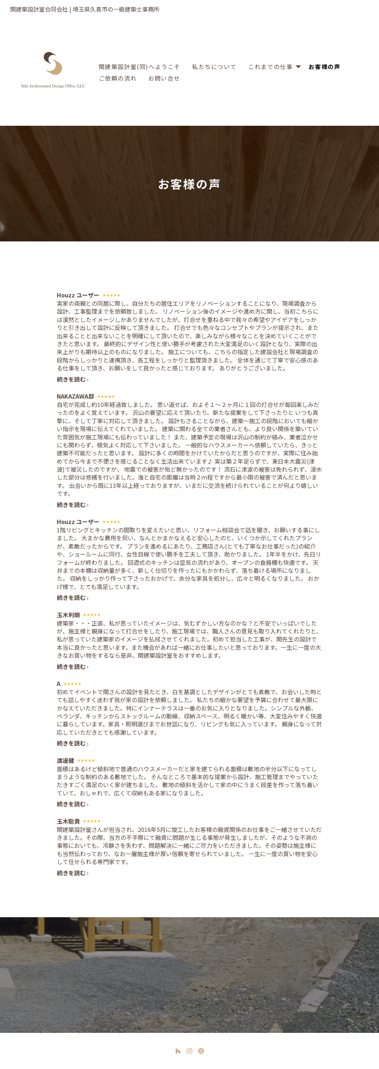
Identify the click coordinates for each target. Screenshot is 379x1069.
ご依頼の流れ (118, 78)
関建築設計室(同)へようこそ (139, 66)
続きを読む (73, 379)
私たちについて (214, 66)
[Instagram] (189, 1051)
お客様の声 (324, 66)
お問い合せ (164, 78)
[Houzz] (178, 1051)
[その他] (201, 1051)
